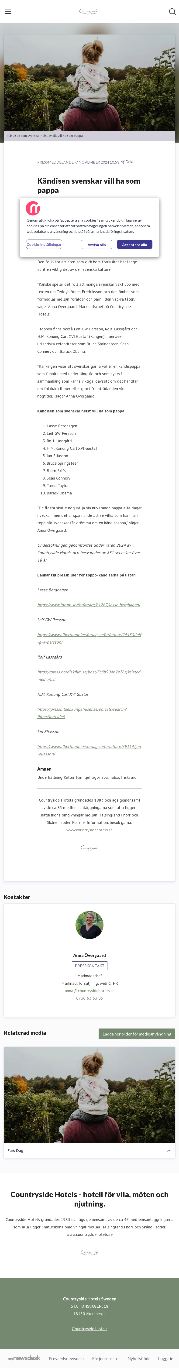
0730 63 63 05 (89, 998)
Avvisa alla (97, 244)
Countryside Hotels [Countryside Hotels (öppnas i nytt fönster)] (89, 1328)
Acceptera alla (134, 244)
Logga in (165, 1358)
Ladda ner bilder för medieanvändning (137, 1033)
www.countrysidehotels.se (89, 830)
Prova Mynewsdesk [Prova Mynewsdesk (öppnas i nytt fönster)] (67, 1358)
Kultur (69, 777)
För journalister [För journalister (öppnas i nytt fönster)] (106, 1358)
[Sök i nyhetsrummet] (172, 11)
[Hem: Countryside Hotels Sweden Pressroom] (88, 12)
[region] (89, 227)
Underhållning (49, 777)
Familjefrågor (88, 777)
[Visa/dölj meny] (8, 12)
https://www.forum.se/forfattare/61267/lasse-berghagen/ (88, 604)
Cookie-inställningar (44, 244)
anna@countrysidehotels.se (89, 990)
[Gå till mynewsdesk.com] (24, 1358)
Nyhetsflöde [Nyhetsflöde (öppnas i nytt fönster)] (139, 1358)
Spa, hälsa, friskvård (119, 777)
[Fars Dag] (89, 1095)
